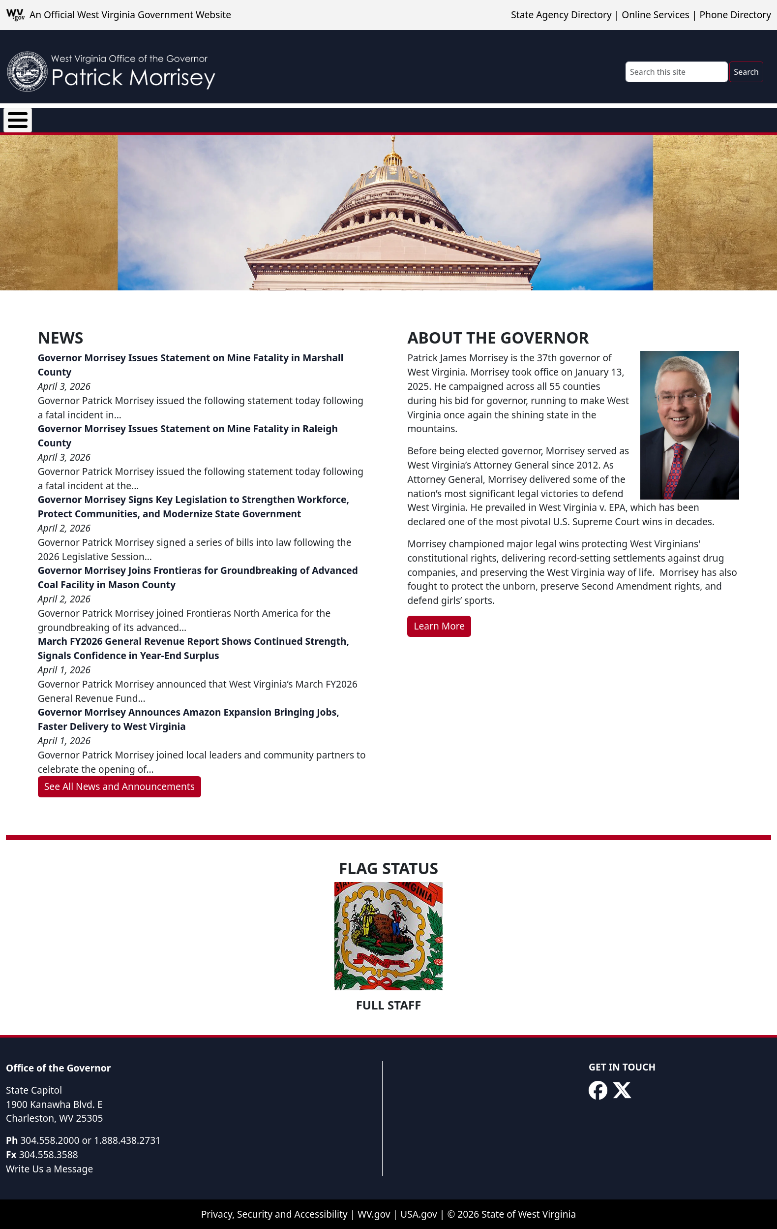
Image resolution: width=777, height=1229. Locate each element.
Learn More (439, 626)
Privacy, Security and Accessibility (274, 1215)
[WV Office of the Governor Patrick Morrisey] (116, 66)
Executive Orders (193, 118)
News (124, 118)
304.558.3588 (48, 1155)
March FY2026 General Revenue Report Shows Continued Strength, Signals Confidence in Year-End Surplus (193, 649)
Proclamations (283, 118)
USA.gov (418, 1215)
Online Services (655, 14)
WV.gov (374, 1215)
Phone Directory (735, 14)
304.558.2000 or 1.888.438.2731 (90, 1140)
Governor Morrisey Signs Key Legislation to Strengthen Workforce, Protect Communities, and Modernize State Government (193, 507)
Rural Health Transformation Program (418, 118)
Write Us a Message (49, 1169)
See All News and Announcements (119, 787)
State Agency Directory (561, 14)
